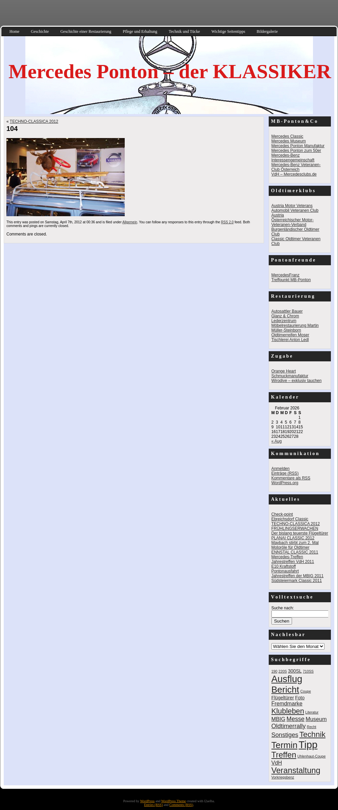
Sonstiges (284, 735)
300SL (295, 671)
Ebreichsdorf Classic (289, 519)
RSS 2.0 (227, 222)
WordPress (147, 801)
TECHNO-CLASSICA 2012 (34, 121)
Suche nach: (282, 608)
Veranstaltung (295, 770)
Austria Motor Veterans (292, 205)
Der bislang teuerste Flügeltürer (299, 533)
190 (274, 671)
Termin (284, 745)
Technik (312, 734)
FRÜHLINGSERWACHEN (294, 528)
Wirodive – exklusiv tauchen (296, 380)
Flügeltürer (282, 697)
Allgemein (129, 222)
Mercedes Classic (287, 136)
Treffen (283, 754)
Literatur (311, 712)
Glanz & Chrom (285, 316)
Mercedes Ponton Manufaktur (297, 145)
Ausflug (287, 679)
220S (283, 671)
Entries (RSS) (153, 805)
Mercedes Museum (288, 141)
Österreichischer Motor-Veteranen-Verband (292, 222)
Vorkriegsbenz (282, 777)
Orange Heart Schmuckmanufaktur (289, 373)
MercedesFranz (285, 275)
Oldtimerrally (288, 726)
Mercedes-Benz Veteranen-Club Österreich (296, 167)
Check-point (282, 514)
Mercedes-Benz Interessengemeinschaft (292, 157)
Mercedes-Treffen (287, 557)
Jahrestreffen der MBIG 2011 (297, 575)
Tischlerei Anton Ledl (290, 339)
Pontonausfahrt (285, 571)
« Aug (276, 441)
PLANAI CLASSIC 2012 (292, 538)
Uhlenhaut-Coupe (311, 756)
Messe (296, 719)
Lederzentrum (283, 320)
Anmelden (280, 468)
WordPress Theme (173, 801)
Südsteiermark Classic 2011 (296, 580)
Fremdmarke (287, 703)
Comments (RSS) (181, 805)
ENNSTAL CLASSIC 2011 (294, 552)
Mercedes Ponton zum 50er (296, 150)
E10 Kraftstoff (283, 566)
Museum (316, 719)
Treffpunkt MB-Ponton (291, 279)
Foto (300, 697)
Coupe (305, 691)
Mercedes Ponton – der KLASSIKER (169, 71)
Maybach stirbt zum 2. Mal (295, 542)
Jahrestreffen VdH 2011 (292, 561)
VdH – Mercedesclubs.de (294, 174)
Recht (311, 727)
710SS (308, 671)
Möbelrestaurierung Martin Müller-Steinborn (295, 328)
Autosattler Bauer (287, 311)
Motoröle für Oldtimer (290, 547)
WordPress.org (284, 482)
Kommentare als (290, 478)
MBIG (278, 719)
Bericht (285, 689)
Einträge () (285, 473)
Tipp (307, 744)
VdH (276, 763)
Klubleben (287, 711)
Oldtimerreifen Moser (290, 335)
